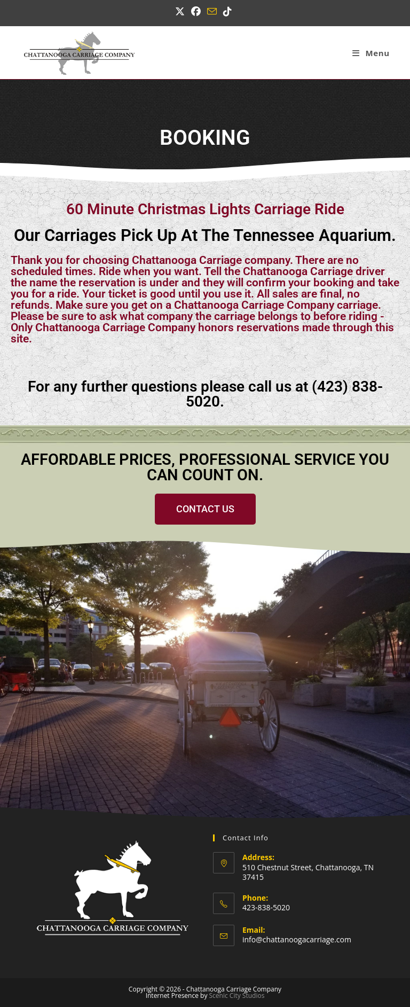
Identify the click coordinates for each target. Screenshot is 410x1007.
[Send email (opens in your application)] (212, 11)
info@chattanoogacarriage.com (296, 939)
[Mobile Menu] (370, 53)
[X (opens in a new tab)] (181, 11)
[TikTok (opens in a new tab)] (227, 11)
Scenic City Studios (237, 995)
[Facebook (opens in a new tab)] (196, 11)
